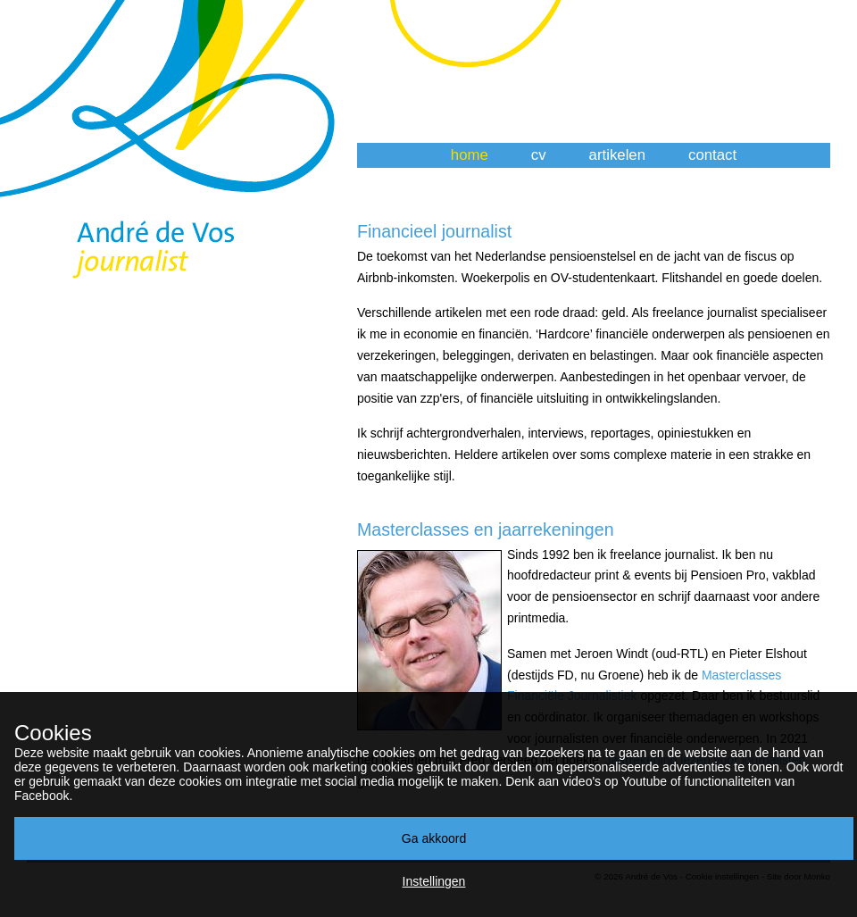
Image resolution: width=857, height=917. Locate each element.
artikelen (617, 154)
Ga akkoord (434, 838)
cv (538, 154)
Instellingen (434, 881)
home (469, 154)
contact (712, 154)
